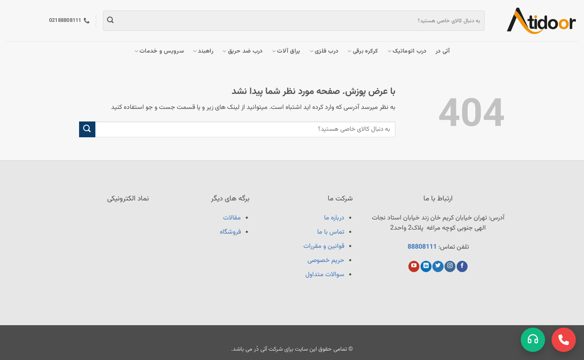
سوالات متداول (324, 275)
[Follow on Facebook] (462, 266)
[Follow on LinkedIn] (426, 266)
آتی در (443, 51)
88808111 (422, 247)
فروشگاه (230, 232)
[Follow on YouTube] (413, 266)
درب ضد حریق (242, 51)
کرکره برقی (362, 51)
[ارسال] (110, 21)
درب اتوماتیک (407, 51)
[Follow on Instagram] (449, 266)
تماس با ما (330, 232)
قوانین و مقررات (323, 246)
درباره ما (334, 218)
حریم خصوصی (325, 261)
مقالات (232, 218)
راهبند (203, 51)
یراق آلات (286, 51)
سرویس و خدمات (159, 51)
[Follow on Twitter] (437, 266)
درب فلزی (324, 51)
